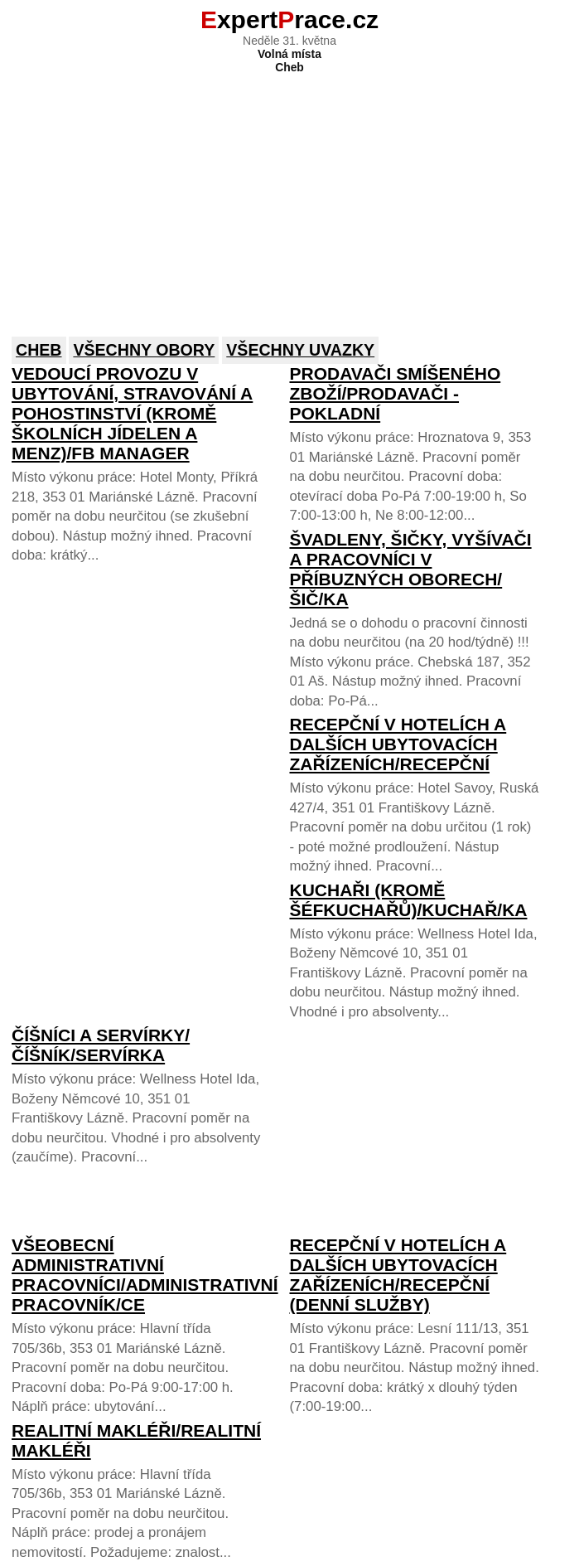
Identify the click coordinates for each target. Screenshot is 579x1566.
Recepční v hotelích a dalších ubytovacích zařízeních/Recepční (397, 744)
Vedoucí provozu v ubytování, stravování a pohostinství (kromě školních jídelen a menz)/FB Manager (132, 413)
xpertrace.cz (289, 19)
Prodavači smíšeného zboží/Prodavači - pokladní (394, 393)
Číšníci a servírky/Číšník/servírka (101, 1044)
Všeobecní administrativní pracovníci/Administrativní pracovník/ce (145, 1274)
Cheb (39, 350)
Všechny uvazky (300, 350)
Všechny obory (144, 350)
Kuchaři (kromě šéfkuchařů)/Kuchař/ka (408, 899)
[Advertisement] (289, 194)
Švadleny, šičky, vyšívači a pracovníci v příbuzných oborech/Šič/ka (410, 569)
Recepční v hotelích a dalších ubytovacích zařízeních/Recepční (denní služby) (397, 1274)
